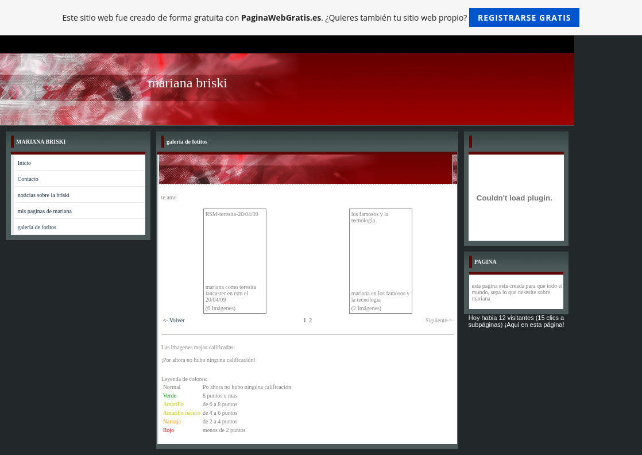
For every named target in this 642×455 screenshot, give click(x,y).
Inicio (24, 163)
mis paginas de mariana (45, 211)
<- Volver (174, 320)
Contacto (28, 179)
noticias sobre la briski (43, 195)
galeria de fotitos (37, 227)
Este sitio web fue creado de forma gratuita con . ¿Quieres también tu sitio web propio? (321, 17)
